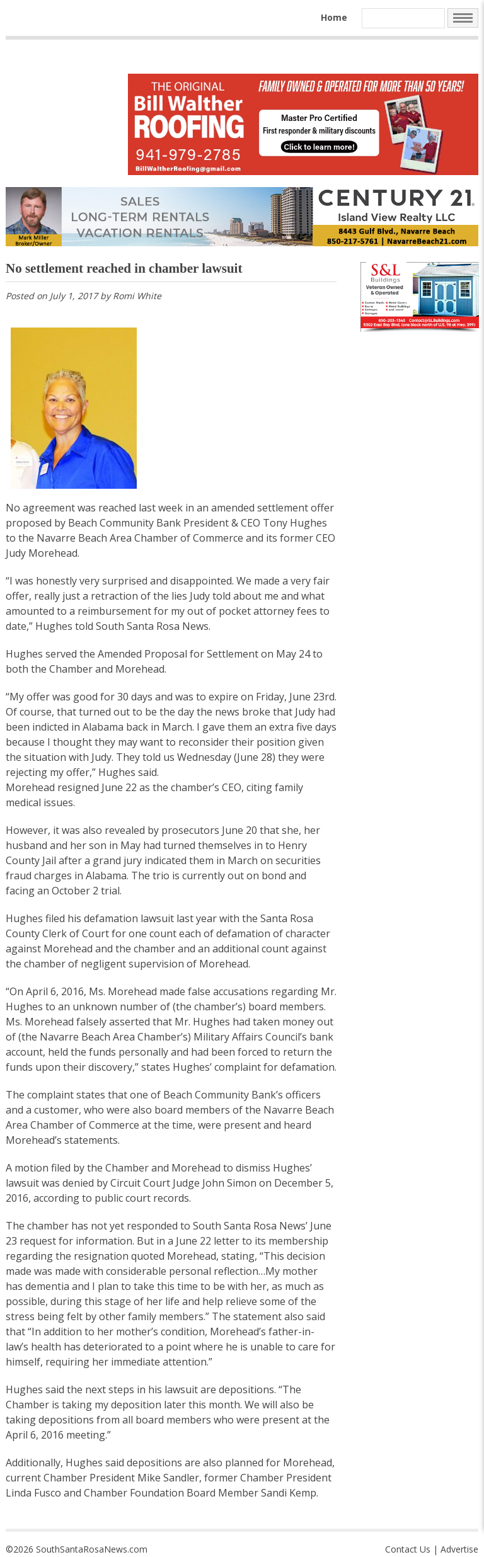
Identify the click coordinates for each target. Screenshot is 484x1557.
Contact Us (407, 1549)
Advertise (459, 1549)
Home (334, 17)
